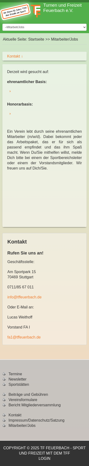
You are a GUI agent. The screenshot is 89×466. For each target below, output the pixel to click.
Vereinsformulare (23, 400)
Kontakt (15, 56)
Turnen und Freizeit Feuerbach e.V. (62, 8)
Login (45, 458)
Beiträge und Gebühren (28, 394)
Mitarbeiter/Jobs (22, 426)
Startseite (36, 39)
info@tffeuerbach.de (24, 297)
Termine (15, 374)
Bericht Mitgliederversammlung (35, 405)
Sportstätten (19, 384)
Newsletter (18, 379)
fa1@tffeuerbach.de (24, 337)
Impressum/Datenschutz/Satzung (37, 420)
